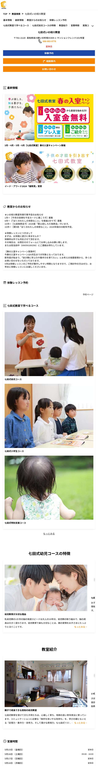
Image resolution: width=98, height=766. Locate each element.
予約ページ (88, 293)
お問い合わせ (49, 69)
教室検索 (16, 13)
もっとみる (49, 533)
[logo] (8, 5)
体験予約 (49, 53)
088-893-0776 (49, 41)
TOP (5, 13)
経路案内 (49, 61)
